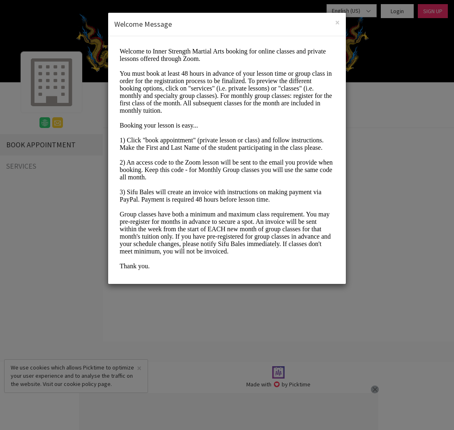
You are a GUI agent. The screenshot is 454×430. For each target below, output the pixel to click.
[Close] (337, 22)
